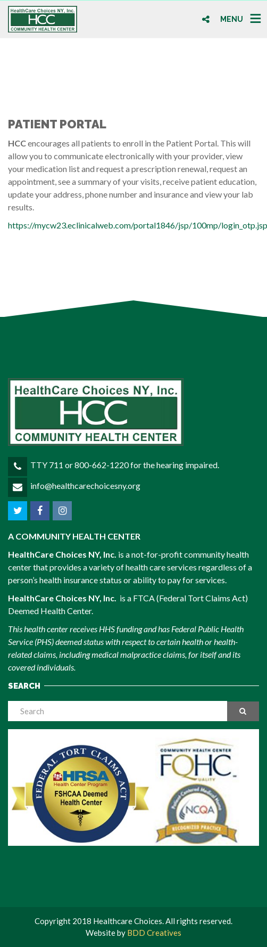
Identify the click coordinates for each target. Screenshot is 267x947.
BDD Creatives (154, 932)
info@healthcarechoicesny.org (85, 485)
